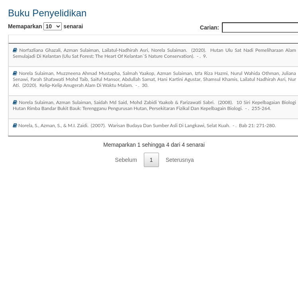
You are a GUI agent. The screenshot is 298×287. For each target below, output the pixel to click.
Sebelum (126, 160)
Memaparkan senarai (45, 26)
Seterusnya (180, 160)
